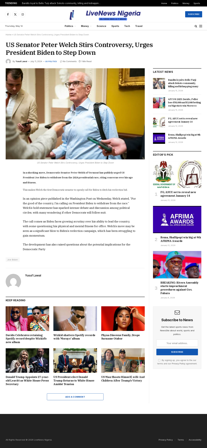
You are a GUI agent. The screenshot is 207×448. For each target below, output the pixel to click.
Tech (127, 26)
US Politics (51, 61)
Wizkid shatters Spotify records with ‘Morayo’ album (74, 337)
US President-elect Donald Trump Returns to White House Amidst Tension (73, 380)
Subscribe (193, 14)
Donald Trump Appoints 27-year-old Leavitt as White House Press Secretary (27, 380)
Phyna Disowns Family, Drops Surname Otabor (120, 337)
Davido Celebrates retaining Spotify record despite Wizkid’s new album (26, 339)
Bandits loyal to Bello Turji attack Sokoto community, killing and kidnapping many (62, 3)
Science (101, 26)
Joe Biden (12, 259)
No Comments (68, 61)
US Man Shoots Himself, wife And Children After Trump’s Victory (123, 378)
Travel (138, 26)
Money (186, 3)
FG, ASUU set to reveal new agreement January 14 (183, 120)
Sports (197, 3)
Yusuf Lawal (21, 61)
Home (164, 3)
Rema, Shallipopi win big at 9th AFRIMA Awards (184, 136)
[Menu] (200, 26)
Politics (174, 3)
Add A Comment (75, 396)
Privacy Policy (178, 363)
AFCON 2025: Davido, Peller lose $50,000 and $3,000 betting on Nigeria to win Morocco (184, 102)
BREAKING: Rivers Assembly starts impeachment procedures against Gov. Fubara (179, 288)
